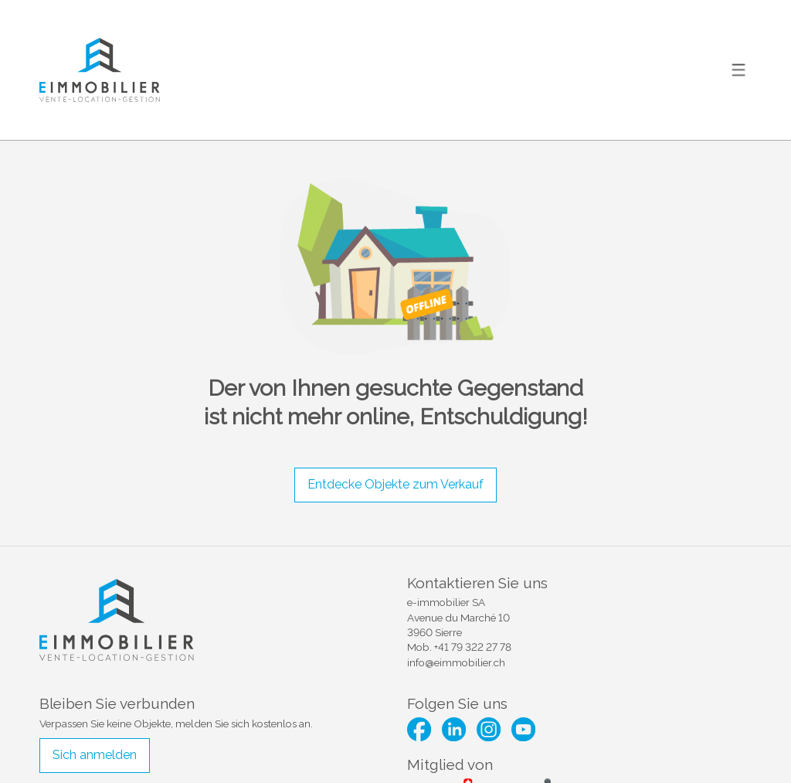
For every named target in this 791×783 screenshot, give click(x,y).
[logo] (99, 69)
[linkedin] (454, 729)
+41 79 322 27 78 (472, 647)
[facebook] (419, 729)
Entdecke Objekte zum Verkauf (395, 484)
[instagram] (489, 729)
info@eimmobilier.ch (456, 662)
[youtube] (523, 729)
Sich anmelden (95, 754)
